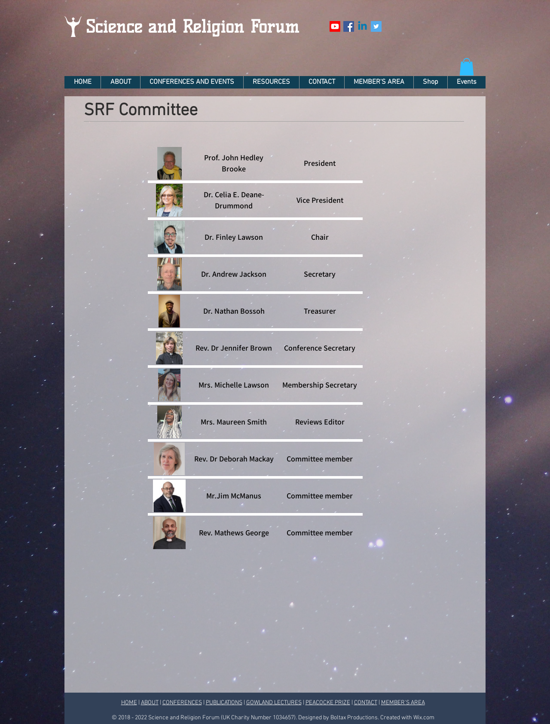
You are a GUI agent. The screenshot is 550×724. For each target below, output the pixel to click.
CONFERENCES (182, 702)
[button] (466, 67)
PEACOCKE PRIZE (328, 702)
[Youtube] (335, 26)
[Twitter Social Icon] (376, 26)
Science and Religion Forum (192, 26)
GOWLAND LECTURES (274, 702)
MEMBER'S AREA (403, 702)
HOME (129, 702)
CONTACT (365, 702)
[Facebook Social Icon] (348, 26)
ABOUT (150, 702)
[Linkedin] (362, 26)
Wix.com (423, 717)
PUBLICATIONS (224, 702)
